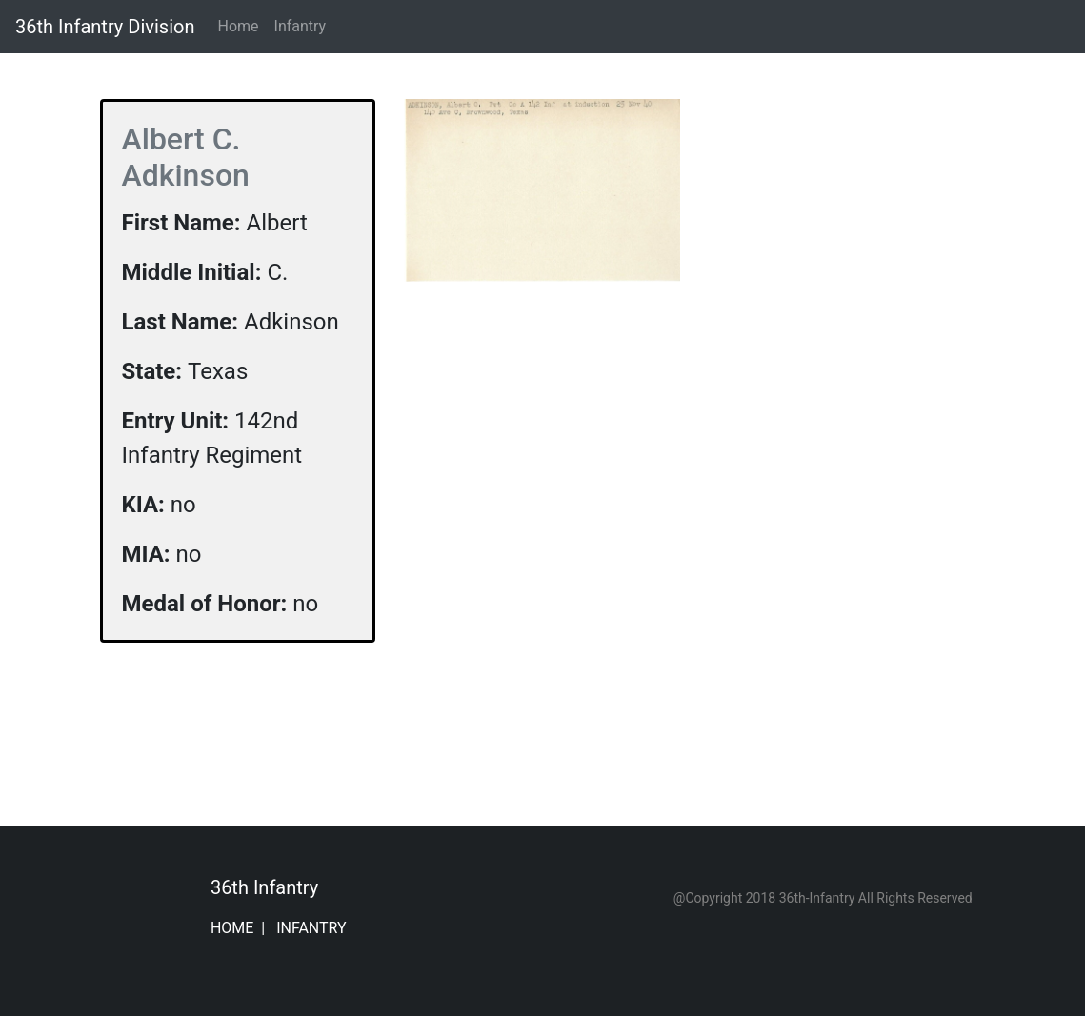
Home (241, 25)
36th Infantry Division (104, 26)
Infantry (300, 26)
